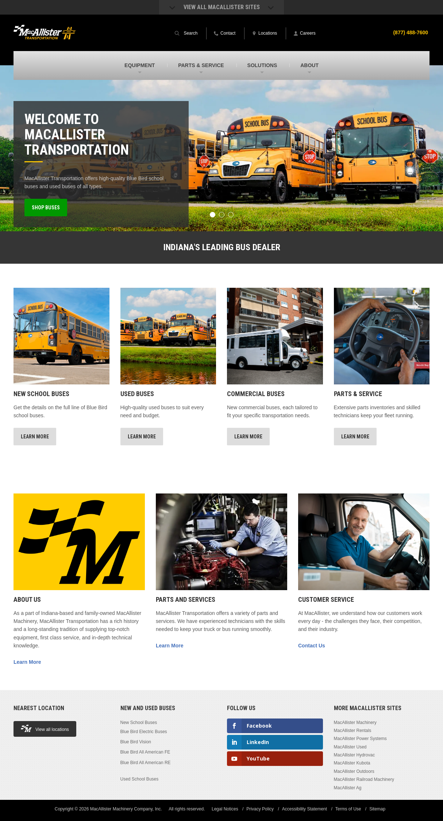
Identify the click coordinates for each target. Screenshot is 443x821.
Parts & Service (358, 394)
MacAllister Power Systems (360, 738)
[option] (221, 148)
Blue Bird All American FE (145, 752)
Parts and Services (185, 599)
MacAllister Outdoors (354, 771)
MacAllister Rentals (352, 730)
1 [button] (212, 214)
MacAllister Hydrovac (354, 755)
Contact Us (311, 645)
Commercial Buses (256, 394)
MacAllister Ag (348, 787)
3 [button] (231, 214)
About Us (27, 599)
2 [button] (221, 214)
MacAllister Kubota (352, 763)
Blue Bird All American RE (145, 762)
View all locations (45, 728)
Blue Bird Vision (135, 741)
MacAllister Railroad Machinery (364, 779)
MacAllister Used (350, 747)
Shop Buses (46, 207)
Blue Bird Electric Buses (143, 731)
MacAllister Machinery (355, 722)
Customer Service (326, 599)
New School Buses (41, 394)
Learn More (35, 436)
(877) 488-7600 (410, 32)
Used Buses (137, 394)
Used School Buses (139, 778)
